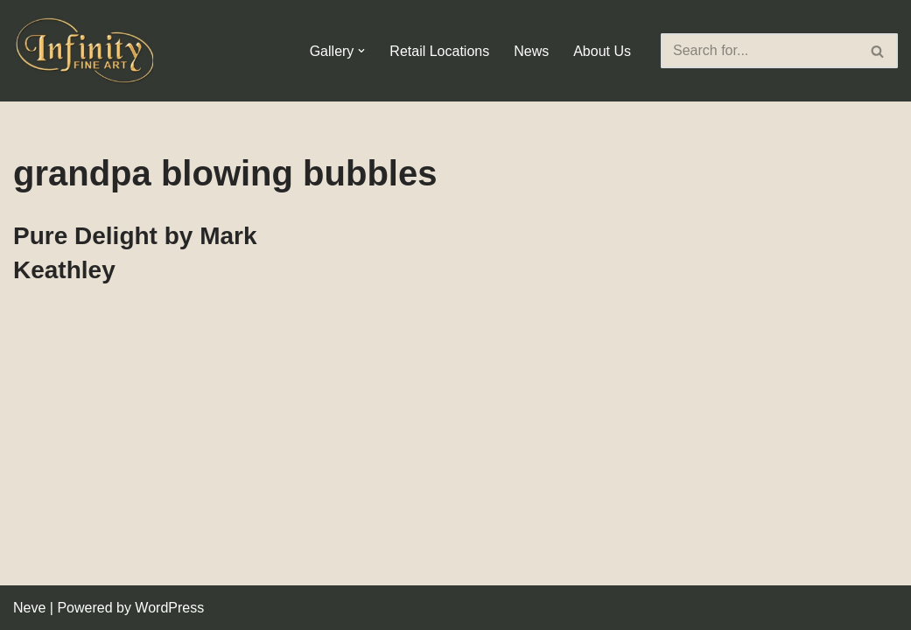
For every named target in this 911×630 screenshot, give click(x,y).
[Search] (759, 50)
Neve (29, 607)
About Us (602, 51)
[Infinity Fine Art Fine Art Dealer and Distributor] (87, 51)
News (531, 51)
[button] (361, 50)
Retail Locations (439, 51)
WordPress (169, 607)
